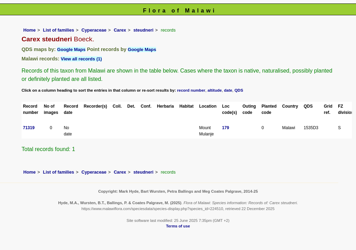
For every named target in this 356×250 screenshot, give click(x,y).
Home (29, 30)
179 (225, 127)
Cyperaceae (93, 30)
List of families (58, 30)
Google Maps (71, 49)
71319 (28, 127)
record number (191, 90)
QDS (238, 90)
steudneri (144, 30)
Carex (120, 30)
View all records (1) (81, 58)
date (228, 90)
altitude (215, 90)
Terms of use (178, 226)
